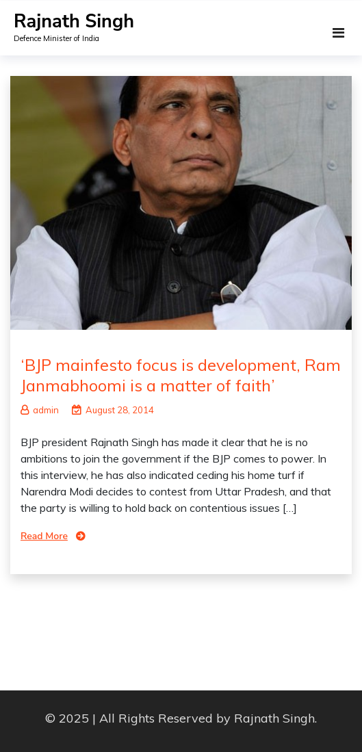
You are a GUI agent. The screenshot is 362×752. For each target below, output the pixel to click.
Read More (44, 536)
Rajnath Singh (74, 21)
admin (40, 409)
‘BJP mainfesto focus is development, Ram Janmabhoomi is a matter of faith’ (181, 375)
